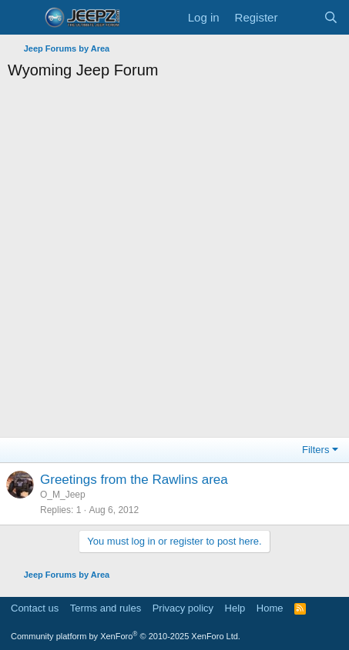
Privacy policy (183, 608)
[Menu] (21, 17)
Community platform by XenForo (125, 636)
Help (235, 608)
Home (270, 608)
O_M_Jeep (63, 494)
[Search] (331, 17)
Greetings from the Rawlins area (134, 479)
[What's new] (300, 17)
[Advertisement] (174, 262)
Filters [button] (315, 449)
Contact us (35, 608)
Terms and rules (105, 608)
